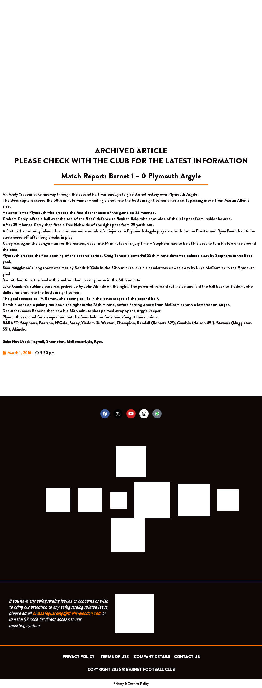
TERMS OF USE (115, 657)
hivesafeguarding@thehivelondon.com (67, 613)
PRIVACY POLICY (79, 657)
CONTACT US (187, 657)
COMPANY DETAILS (152, 657)
